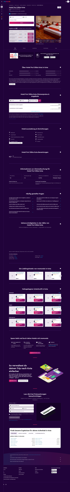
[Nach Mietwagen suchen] (1, 9)
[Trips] (1, 14)
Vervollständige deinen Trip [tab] (41, 433)
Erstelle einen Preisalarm (54, 345)
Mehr (61, 305)
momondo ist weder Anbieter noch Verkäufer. (37, 458)
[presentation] (54, 57)
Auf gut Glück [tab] (32, 433)
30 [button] (33, 36)
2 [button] (33, 26)
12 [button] (23, 31)
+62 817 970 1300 (14, 12)
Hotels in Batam (14, 444)
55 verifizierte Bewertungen (23, 13)
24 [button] (18, 36)
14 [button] (28, 31)
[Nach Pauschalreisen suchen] (1, 11)
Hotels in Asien (18, 5)
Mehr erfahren (42, 114)
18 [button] (46, 31)
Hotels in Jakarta (14, 440)
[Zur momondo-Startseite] (7, 1)
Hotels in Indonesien (24, 5)
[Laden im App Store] (54, 57)
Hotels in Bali (30, 5)
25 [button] (21, 36)
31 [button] (18, 38)
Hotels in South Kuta (40, 438)
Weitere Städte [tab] (15, 433)
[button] (2, 1)
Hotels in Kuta (36, 5)
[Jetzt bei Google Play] (48, 57)
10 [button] (18, 31)
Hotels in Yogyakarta (40, 444)
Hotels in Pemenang (40, 441)
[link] (22, 300)
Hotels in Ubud (39, 440)
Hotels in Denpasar (15, 438)
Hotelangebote (13, 5)
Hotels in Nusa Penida (15, 441)
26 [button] (23, 36)
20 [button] (51, 31)
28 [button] (28, 36)
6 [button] (51, 26)
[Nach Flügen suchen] (1, 5)
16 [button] (33, 31)
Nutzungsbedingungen (28, 419)
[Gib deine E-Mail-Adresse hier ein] (24, 411)
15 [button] (30, 31)
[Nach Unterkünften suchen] (1, 7)
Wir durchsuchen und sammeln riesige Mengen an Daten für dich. (37, 459)
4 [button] (46, 26)
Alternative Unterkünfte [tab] (24, 433)
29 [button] (30, 36)
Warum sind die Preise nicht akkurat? (37, 461)
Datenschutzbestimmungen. (15, 420)
